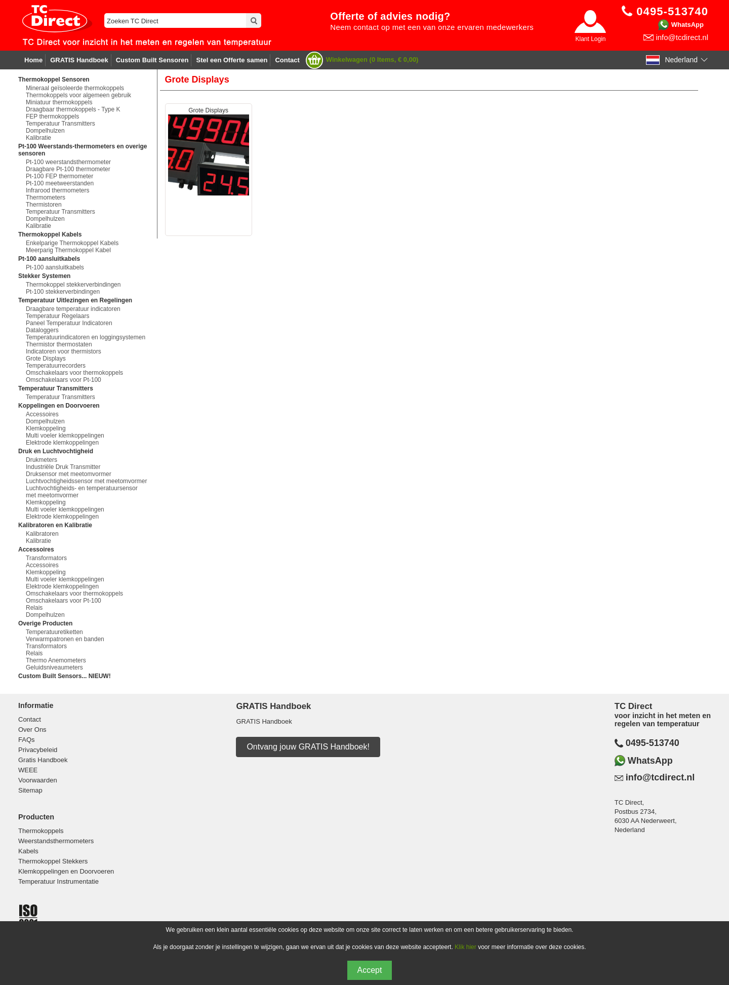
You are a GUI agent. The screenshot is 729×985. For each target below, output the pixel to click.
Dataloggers (42, 330)
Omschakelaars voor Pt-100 (63, 379)
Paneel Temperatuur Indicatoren (69, 323)
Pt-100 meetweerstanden (60, 183)
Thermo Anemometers (56, 660)
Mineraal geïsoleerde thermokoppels (75, 88)
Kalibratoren (42, 533)
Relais (34, 607)
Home (33, 60)
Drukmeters (41, 459)
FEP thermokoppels (52, 116)
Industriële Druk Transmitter (63, 466)
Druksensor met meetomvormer (68, 474)
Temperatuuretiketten (54, 632)
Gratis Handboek (43, 760)
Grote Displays (46, 358)
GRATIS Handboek (79, 60)
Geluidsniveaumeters (54, 667)
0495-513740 (652, 743)
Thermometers (45, 197)
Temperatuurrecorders (56, 365)
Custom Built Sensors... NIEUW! (64, 676)
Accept (369, 970)
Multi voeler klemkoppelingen (65, 435)
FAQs (26, 739)
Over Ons (32, 729)
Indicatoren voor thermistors (63, 351)
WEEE (27, 770)
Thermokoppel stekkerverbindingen (73, 284)
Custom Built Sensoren (152, 60)
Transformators (46, 558)
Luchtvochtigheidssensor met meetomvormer (86, 481)
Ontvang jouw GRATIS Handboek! (308, 746)
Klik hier (465, 947)
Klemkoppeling (46, 428)
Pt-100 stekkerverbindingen (63, 291)
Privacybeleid (37, 750)
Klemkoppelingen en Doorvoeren (66, 871)
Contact (287, 60)
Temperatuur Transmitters (60, 123)
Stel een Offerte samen (231, 60)
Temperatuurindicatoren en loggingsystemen (85, 337)
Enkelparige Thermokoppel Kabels (72, 243)
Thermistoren (44, 204)
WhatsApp (687, 24)
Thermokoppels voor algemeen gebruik (78, 95)
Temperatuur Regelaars (57, 316)
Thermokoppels (41, 831)
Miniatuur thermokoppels (59, 102)
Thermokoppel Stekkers (53, 861)
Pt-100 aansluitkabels (55, 267)
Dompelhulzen (45, 130)
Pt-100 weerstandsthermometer (68, 162)
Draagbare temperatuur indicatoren (73, 308)
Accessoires (42, 414)
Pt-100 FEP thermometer (59, 176)
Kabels (28, 851)
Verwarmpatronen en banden (65, 639)
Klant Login (590, 39)
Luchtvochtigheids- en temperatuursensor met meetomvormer (82, 492)
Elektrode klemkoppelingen (62, 442)
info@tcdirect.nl (682, 37)
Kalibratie (38, 137)
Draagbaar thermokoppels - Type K (73, 109)
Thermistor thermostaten (59, 344)
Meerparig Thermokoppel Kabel (68, 250)
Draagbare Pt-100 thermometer (68, 169)
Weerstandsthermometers (56, 841)
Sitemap (30, 790)
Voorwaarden (37, 780)
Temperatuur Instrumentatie (58, 881)
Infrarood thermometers (57, 190)
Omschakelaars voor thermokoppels (74, 372)
